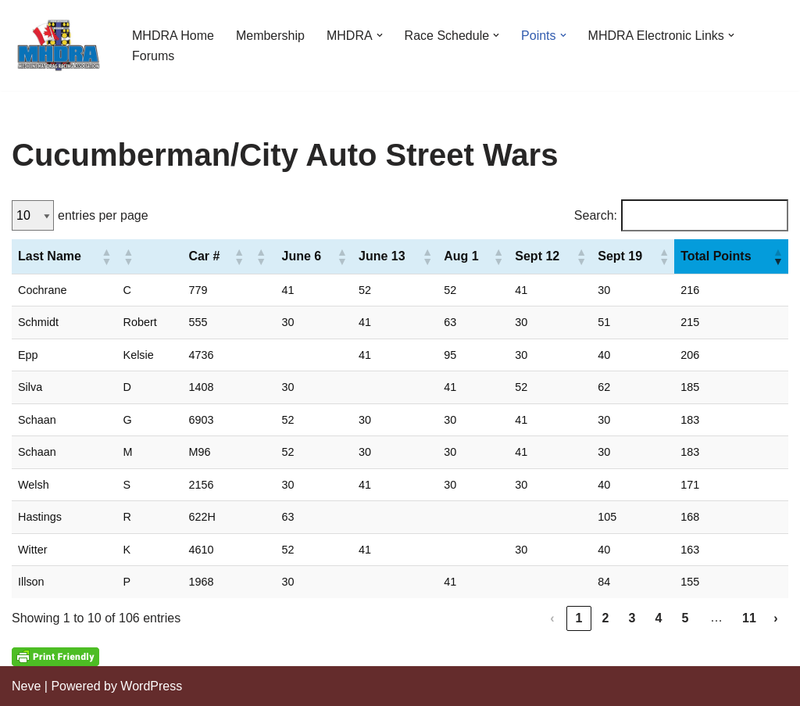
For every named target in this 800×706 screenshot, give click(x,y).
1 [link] (579, 618)
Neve (26, 686)
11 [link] (749, 618)
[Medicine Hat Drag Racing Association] (58, 45)
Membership (270, 35)
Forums (153, 56)
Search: (595, 215)
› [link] (775, 618)
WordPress (151, 686)
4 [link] (658, 618)
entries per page (103, 215)
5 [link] (685, 618)
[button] (380, 35)
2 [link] (605, 618)
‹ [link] (552, 618)
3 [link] (632, 618)
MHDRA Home (173, 35)
